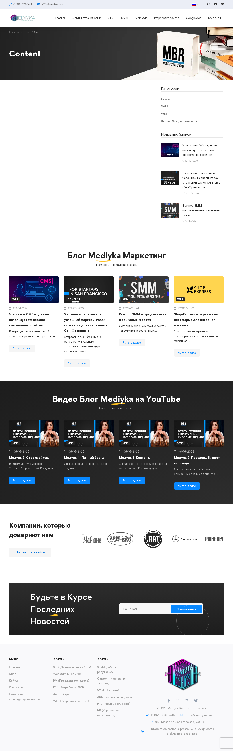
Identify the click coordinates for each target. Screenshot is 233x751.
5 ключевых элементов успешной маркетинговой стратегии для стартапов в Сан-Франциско (201, 180)
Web (164, 113)
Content (167, 99)
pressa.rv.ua (188, 729)
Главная (14, 32)
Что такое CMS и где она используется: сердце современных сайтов (200, 149)
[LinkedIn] (187, 700)
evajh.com (205, 729)
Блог (26, 32)
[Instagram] (177, 700)
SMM (164, 106)
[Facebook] (168, 700)
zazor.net (190, 733)
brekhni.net (174, 733)
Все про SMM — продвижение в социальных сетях (202, 210)
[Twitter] (196, 700)
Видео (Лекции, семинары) (179, 121)
